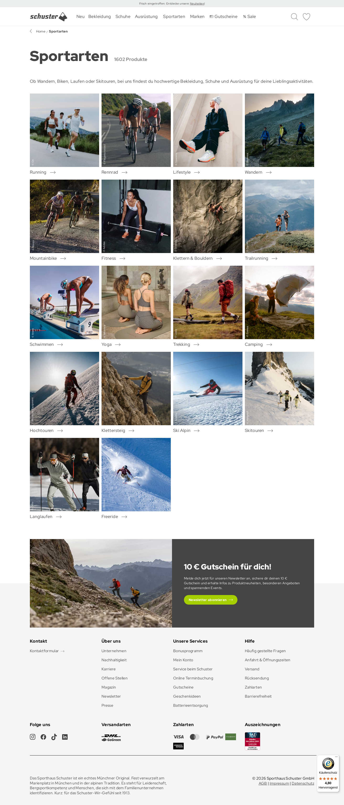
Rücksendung (257, 678)
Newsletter (111, 696)
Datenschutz (303, 783)
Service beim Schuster (193, 669)
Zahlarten (253, 687)
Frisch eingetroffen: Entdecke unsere (164, 4)
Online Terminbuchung (193, 678)
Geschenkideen (187, 696)
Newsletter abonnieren (208, 600)
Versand (252, 669)
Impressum (279, 783)
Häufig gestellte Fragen (265, 650)
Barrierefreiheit (258, 696)
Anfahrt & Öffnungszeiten (267, 659)
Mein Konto (183, 659)
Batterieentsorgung (190, 705)
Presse (107, 705)
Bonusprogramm (188, 650)
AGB (263, 783)
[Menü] (336, 758)
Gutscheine (183, 687)
